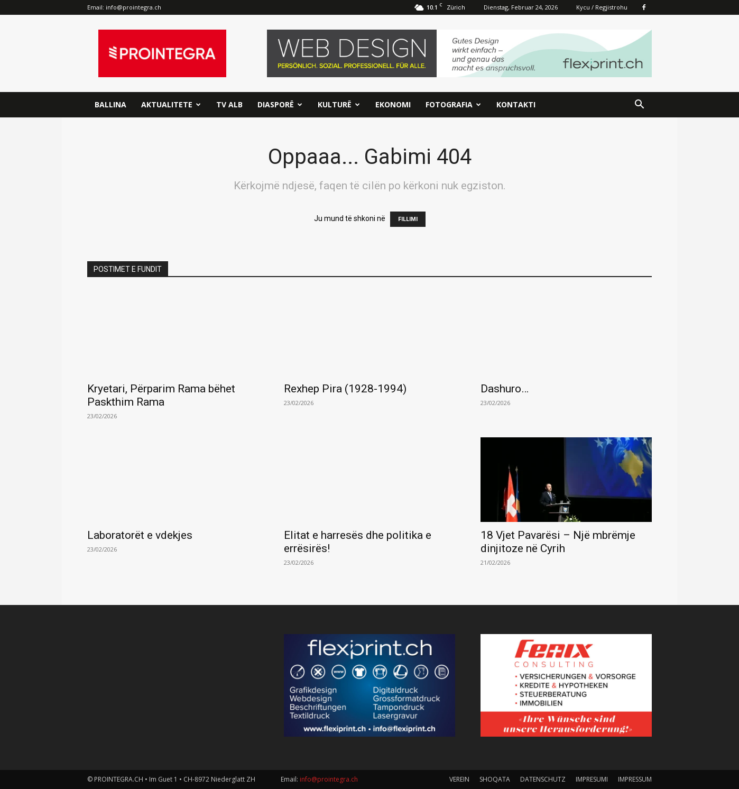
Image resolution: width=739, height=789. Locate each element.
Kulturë (339, 104)
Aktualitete (171, 104)
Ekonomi (393, 104)
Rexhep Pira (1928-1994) (345, 388)
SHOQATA (494, 779)
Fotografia (453, 104)
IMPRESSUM (635, 779)
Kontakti (515, 104)
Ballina (110, 104)
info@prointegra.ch (133, 7)
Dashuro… (505, 388)
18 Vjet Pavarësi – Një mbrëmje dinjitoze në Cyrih (558, 542)
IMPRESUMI (592, 779)
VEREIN (459, 779)
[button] (639, 105)
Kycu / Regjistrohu (601, 7)
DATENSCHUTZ (543, 779)
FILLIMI (408, 219)
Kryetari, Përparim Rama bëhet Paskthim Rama (161, 395)
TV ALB (229, 104)
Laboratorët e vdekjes (139, 535)
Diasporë (279, 104)
